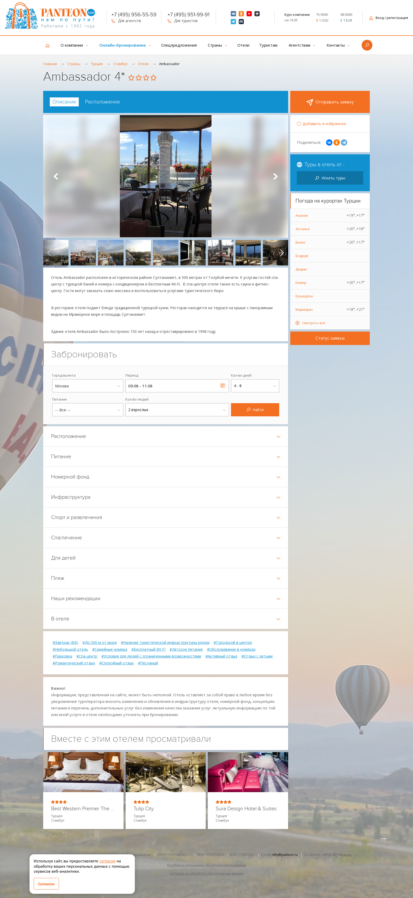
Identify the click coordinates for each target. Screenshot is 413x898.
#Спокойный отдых (116, 663)
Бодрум (302, 255)
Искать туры (330, 177)
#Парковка (62, 656)
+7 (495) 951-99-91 (188, 15)
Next (275, 176)
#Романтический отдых (74, 663)
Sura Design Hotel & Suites (246, 808)
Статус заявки (330, 338)
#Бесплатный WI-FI (148, 649)
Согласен (46, 883)
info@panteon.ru (285, 854)
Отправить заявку (330, 102)
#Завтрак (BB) (65, 642)
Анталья (330, 228)
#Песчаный (148, 663)
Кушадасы (304, 296)
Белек (330, 242)
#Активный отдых (221, 656)
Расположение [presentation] (102, 102)
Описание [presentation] (64, 102)
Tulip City (144, 808)
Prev (55, 176)
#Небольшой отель (70, 649)
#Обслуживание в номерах (231, 649)
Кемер (330, 282)
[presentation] (49, 252)
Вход (388, 17)
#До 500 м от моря (99, 642)
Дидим (301, 269)
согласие (107, 861)
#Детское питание (186, 649)
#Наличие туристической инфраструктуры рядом (165, 642)
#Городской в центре (233, 642)
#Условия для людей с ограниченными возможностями (151, 656)
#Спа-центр (86, 656)
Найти (255, 409)
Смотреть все (313, 322)
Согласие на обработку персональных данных (206, 873)
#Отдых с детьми (257, 656)
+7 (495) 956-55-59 (133, 15)
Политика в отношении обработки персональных (206, 865)
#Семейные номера (109, 649)
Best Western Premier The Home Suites (83, 808)
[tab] (64, 101)
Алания (330, 215)
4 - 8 (238, 385)
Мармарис (330, 309)
